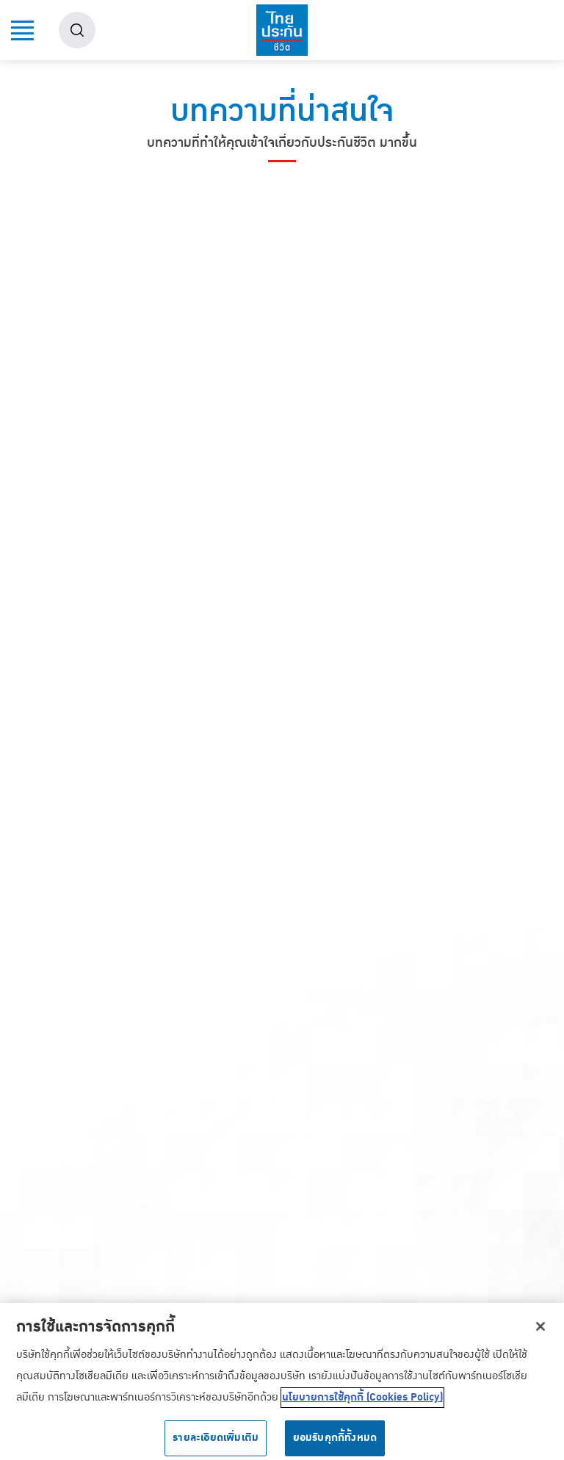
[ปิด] (540, 1332)
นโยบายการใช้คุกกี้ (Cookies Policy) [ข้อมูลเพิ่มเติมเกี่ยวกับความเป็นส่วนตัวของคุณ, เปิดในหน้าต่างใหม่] (362, 1403)
